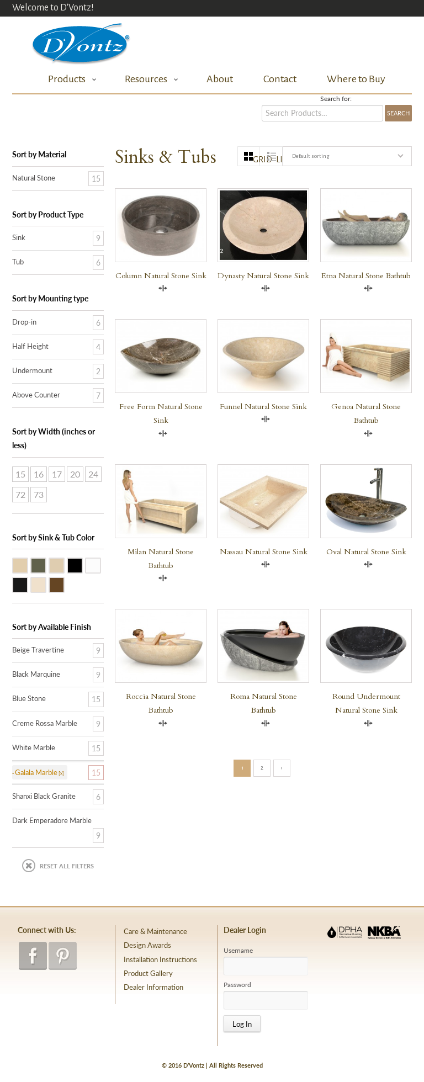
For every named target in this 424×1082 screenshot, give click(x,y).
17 (57, 474)
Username (238, 950)
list (279, 159)
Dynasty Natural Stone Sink (263, 275)
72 (20, 494)
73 (39, 494)
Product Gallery (148, 973)
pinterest (63, 956)
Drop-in (24, 321)
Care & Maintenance (155, 931)
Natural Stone (33, 177)
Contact (279, 78)
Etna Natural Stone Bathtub (366, 275)
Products (69, 79)
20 (75, 474)
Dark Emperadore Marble (64, 584)
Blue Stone (45, 564)
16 (39, 474)
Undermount (32, 370)
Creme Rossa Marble (45, 584)
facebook (33, 956)
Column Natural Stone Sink (160, 275)
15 (20, 474)
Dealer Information (153, 987)
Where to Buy (356, 78)
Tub (18, 261)
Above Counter (36, 394)
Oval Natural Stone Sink (366, 552)
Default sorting (310, 156)
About (219, 78)
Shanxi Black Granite (82, 564)
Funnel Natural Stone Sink (263, 406)
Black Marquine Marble (27, 584)
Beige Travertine (27, 564)
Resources (148, 79)
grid (256, 159)
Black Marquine (36, 674)
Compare (162, 288)
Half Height (30, 346)
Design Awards (147, 945)
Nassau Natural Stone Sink (264, 552)
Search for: (336, 99)
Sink (18, 237)
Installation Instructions (160, 959)
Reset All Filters (67, 865)
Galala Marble (64, 564)
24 (93, 474)
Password (237, 985)
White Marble (100, 564)
